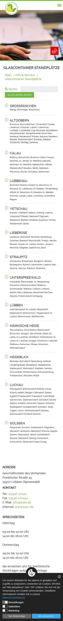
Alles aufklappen (19, 95)
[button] (34, 107)
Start (8, 75)
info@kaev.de (22, 502)
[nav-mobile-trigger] (59, 5)
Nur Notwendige (17, 616)
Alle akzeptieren (46, 616)
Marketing (10, 610)
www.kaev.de (24, 507)
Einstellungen (13, 602)
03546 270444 (18, 498)
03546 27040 (18, 494)
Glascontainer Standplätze (23, 79)
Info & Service (25, 75)
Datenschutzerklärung (13, 597)
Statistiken (11, 606)
